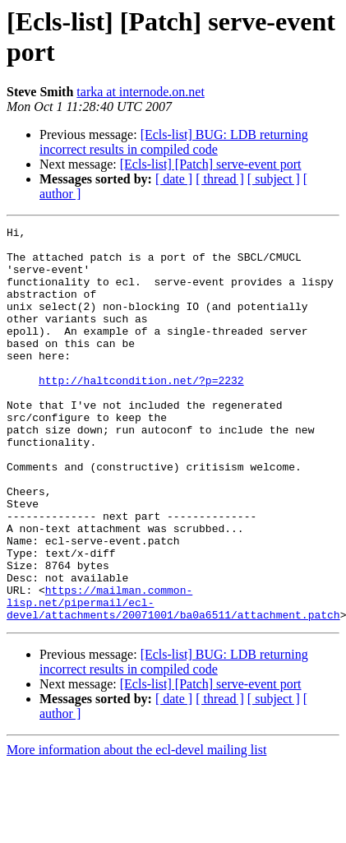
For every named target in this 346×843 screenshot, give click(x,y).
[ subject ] (273, 179)
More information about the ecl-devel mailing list (136, 829)
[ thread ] (220, 179)
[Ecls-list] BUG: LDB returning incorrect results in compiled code (173, 141)
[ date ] (173, 179)
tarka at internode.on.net (140, 92)
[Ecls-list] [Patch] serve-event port (211, 164)
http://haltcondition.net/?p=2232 (141, 412)
